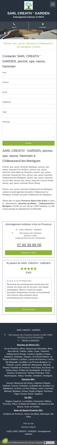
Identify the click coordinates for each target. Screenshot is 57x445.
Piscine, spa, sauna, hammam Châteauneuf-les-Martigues (27, 189)
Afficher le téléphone (30, 340)
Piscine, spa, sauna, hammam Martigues (19, 167)
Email (4, 92)
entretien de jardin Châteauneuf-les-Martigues (32, 195)
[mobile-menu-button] (53, 4)
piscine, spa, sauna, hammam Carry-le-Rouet (33, 180)
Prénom (5, 82)
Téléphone (6, 102)
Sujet (4, 112)
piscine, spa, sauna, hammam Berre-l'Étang (21, 183)
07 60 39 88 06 (29, 245)
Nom (4, 72)
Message (6, 122)
